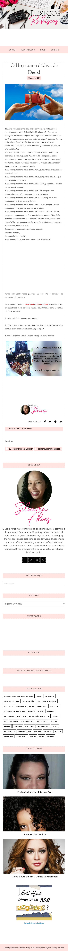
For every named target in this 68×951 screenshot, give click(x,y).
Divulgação (28, 701)
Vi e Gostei (42, 721)
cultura (29, 726)
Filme (31, 706)
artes (54, 721)
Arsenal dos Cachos (35, 834)
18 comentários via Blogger (19, 448)
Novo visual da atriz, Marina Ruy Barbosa (35, 876)
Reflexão (27, 428)
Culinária (49, 696)
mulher (37, 731)
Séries (55, 716)
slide (41, 736)
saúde (33, 736)
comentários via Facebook (48, 448)
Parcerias (9, 716)
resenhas (8, 736)
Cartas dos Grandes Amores (18, 696)
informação (24, 731)
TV (5, 721)
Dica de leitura (11, 701)
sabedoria (21, 736)
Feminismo (21, 706)
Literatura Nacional (14, 711)
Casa (39, 696)
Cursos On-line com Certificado (34, 923)
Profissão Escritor (39, 716)
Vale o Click (27, 721)
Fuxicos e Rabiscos (18, 948)
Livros (31, 711)
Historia (54, 706)
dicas (54, 726)
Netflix (50, 711)
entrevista (9, 731)
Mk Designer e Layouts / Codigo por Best (49, 948)
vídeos (50, 736)
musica (48, 731)
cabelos (18, 726)
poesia (58, 731)
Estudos (8, 706)
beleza (7, 726)
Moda (41, 711)
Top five (14, 721)
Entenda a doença (47, 701)
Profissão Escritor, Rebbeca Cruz (35, 792)
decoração (43, 726)
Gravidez (42, 706)
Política (21, 716)
